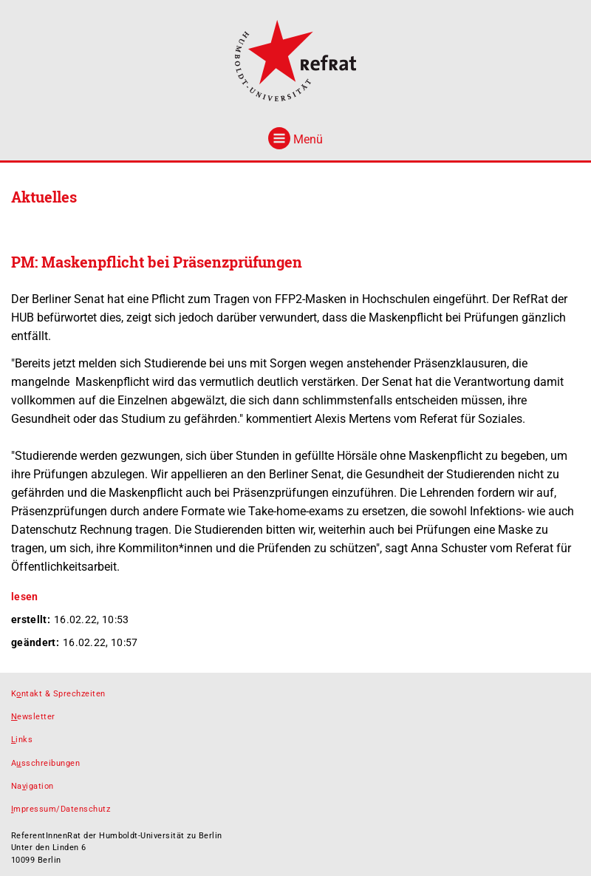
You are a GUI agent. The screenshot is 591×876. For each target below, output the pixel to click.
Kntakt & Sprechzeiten (58, 694)
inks (22, 739)
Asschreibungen (45, 763)
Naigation (32, 786)
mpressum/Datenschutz (60, 809)
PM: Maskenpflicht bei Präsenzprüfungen (156, 261)
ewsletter (33, 716)
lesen (24, 596)
